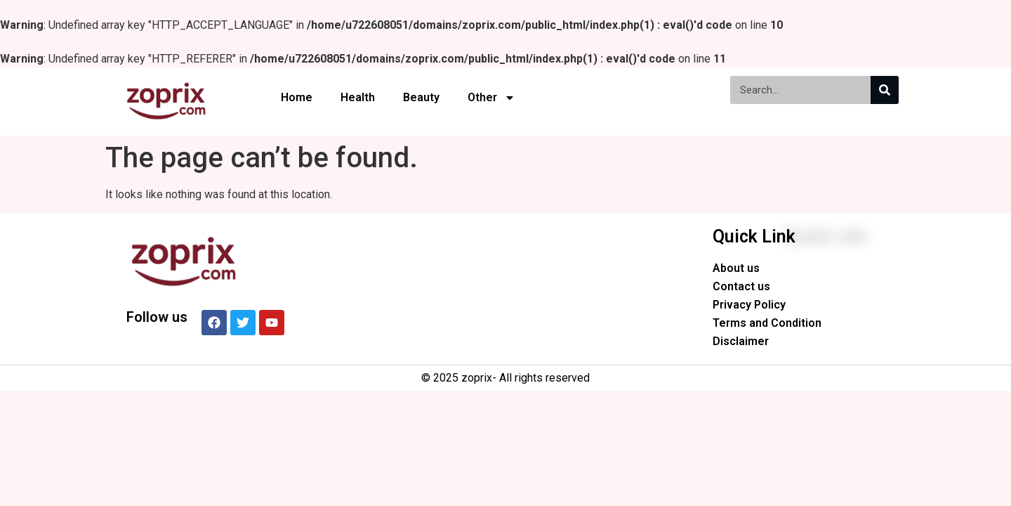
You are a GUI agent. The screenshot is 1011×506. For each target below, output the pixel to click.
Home (296, 97)
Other (491, 97)
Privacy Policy (749, 304)
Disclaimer (741, 341)
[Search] (885, 90)
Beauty (421, 97)
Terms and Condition (767, 323)
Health (358, 97)
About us (736, 268)
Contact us (741, 286)
